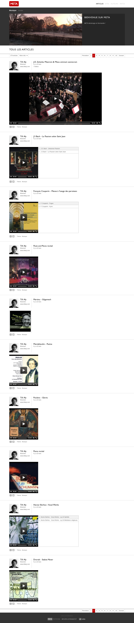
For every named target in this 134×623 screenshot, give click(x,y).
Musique (12, 10)
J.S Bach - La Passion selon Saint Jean (49, 136)
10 (116, 55)
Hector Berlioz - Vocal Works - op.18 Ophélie (55, 517)
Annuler (20, 10)
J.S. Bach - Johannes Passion (50, 148)
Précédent (85, 55)
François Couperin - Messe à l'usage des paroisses (55, 191)
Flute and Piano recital (43, 246)
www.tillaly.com (25, 66)
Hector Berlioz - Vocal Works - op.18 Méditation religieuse (59, 520)
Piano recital (38, 451)
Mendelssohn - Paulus (42, 344)
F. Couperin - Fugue (47, 203)
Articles (99, 4)
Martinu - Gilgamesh (42, 299)
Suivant (121, 55)
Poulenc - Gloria (40, 397)
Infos (122, 4)
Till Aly (23, 62)
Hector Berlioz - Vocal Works (46, 505)
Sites (107, 4)
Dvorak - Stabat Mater (43, 559)
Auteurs (114, 4)
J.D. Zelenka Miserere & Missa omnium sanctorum (55, 62)
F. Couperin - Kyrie (47, 206)
